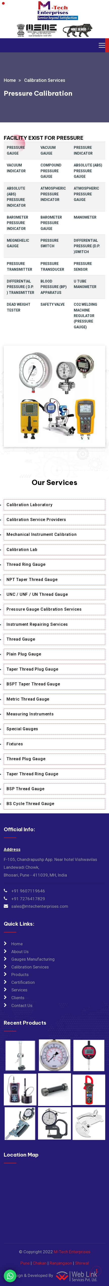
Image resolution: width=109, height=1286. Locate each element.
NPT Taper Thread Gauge (32, 579)
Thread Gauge (21, 639)
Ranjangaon (61, 1263)
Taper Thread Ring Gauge (32, 774)
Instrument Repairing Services (37, 624)
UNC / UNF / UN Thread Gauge (37, 594)
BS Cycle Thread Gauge (30, 803)
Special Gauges (22, 728)
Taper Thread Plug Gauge (32, 669)
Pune (25, 1263)
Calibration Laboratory (30, 504)
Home (10, 80)
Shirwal (82, 1263)
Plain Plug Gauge (24, 654)
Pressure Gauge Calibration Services (44, 609)
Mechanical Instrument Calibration (42, 534)
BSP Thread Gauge (26, 788)
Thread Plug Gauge (26, 758)
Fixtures (15, 744)
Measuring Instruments (30, 714)
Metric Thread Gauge (28, 699)
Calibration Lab (22, 549)
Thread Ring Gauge (26, 564)
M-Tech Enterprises (72, 1251)
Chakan (40, 1263)
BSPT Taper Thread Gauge (33, 684)
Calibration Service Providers (36, 519)
